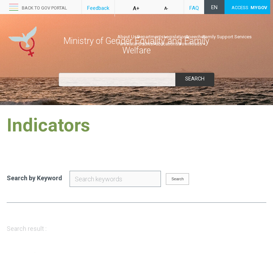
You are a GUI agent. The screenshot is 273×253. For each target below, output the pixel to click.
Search (194, 79)
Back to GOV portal (44, 8)
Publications (167, 43)
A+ (136, 8)
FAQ (194, 8)
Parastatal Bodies (136, 43)
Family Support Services (227, 36)
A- (166, 8)
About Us (128, 36)
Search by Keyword (34, 178)
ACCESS (249, 7)
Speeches (196, 36)
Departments (152, 36)
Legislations (176, 36)
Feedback (98, 8)
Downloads (192, 43)
